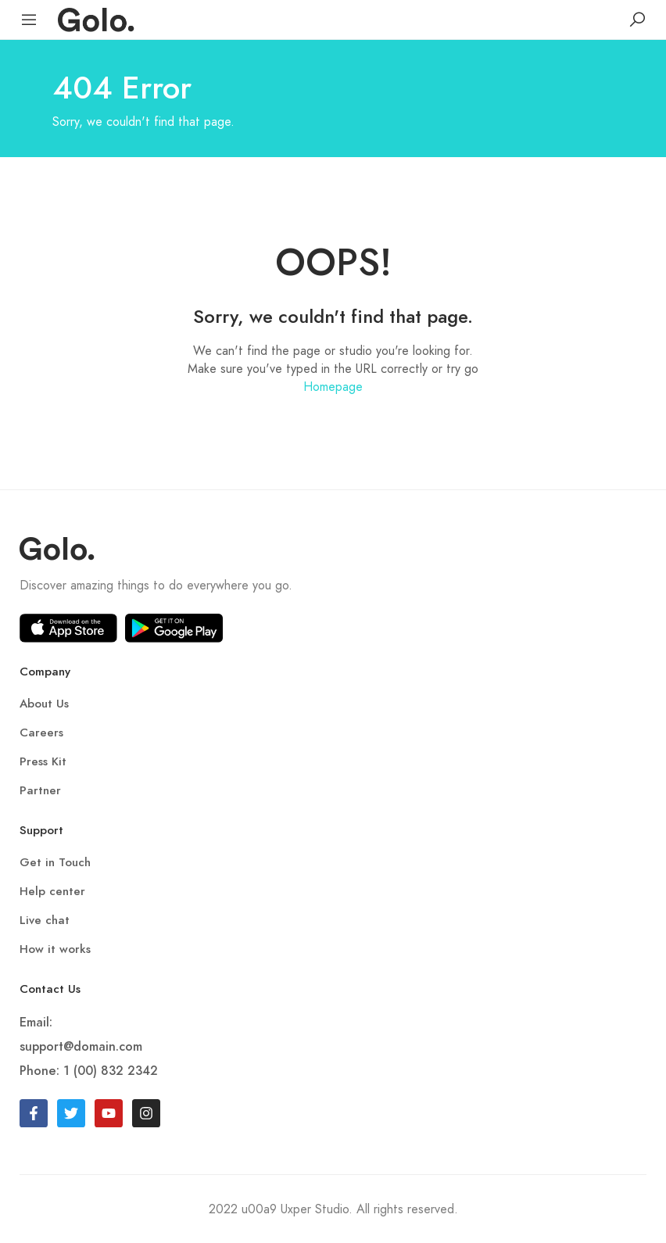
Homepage (333, 387)
